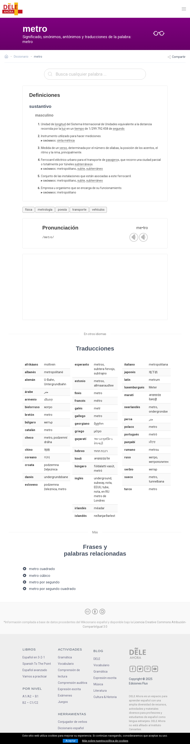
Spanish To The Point (36, 663)
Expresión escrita (69, 689)
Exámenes (65, 695)
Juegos (63, 702)
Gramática (65, 657)
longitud (60, 124)
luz (64, 128)
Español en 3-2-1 (33, 657)
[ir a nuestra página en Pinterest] (147, 669)
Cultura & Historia (105, 697)
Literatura (100, 690)
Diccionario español (71, 728)
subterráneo (83, 164)
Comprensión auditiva (72, 682)
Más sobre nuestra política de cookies (105, 740)
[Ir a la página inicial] (7, 57)
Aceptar (70, 740)
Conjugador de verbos (72, 721)
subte (81, 168)
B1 (37, 696)
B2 (24, 702)
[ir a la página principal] (12, 9)
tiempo (79, 128)
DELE (97, 659)
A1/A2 (26, 696)
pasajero (112, 159)
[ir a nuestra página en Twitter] (140, 669)
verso (63, 148)
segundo (118, 128)
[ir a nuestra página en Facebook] (132, 669)
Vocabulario (66, 663)
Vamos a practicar (34, 676)
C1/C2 (34, 702)
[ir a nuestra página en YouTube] (155, 669)
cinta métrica (66, 140)
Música (98, 684)
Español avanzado (34, 670)
